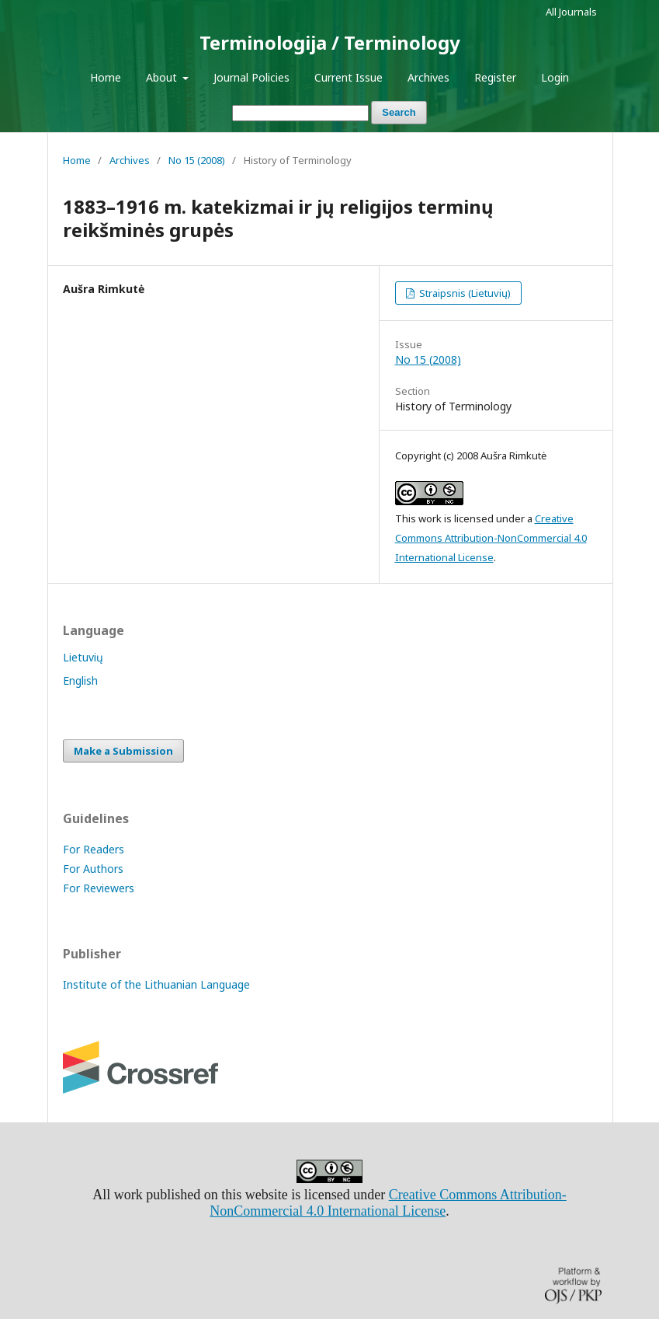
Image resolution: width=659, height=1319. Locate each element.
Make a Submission (123, 751)
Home (105, 77)
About (163, 77)
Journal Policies (251, 77)
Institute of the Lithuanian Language (156, 984)
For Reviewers (98, 888)
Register (495, 77)
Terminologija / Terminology (329, 42)
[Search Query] (300, 113)
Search (398, 112)
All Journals (571, 12)
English (80, 680)
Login (555, 77)
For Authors (93, 868)
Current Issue (348, 77)
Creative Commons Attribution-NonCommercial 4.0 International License (491, 537)
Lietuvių (83, 657)
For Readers (93, 849)
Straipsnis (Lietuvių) (464, 293)
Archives (428, 77)
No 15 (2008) (196, 160)
